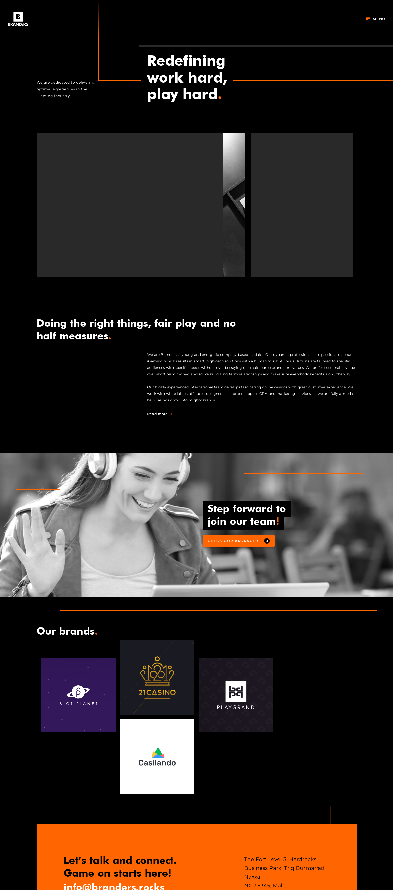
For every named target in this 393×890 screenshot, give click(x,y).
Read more (161, 414)
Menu (375, 19)
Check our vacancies (239, 541)
